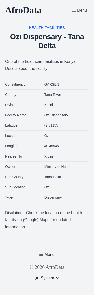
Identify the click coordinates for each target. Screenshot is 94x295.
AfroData (23, 10)
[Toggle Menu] (79, 10)
